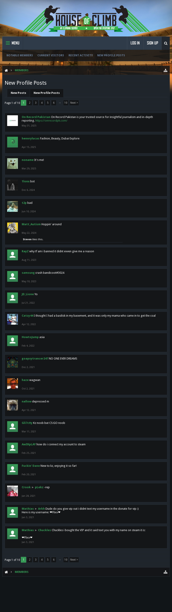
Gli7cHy (27, 423)
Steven (27, 239)
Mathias (28, 508)
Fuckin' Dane (31, 465)
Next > (74, 102)
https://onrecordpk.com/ (51, 120)
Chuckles (44, 530)
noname (28, 160)
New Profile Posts (111, 55)
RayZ (25, 251)
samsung (28, 272)
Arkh (41, 508)
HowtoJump (30, 337)
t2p (24, 202)
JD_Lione (28, 294)
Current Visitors (50, 55)
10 (65, 102)
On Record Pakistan (36, 117)
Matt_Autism (31, 224)
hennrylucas (30, 138)
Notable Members (19, 55)
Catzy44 (27, 315)
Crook (26, 487)
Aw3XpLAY (29, 444)
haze (25, 380)
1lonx (26, 181)
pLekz (39, 487)
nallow (26, 401)
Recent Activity (81, 55)
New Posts (18, 93)
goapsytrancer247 (35, 358)
